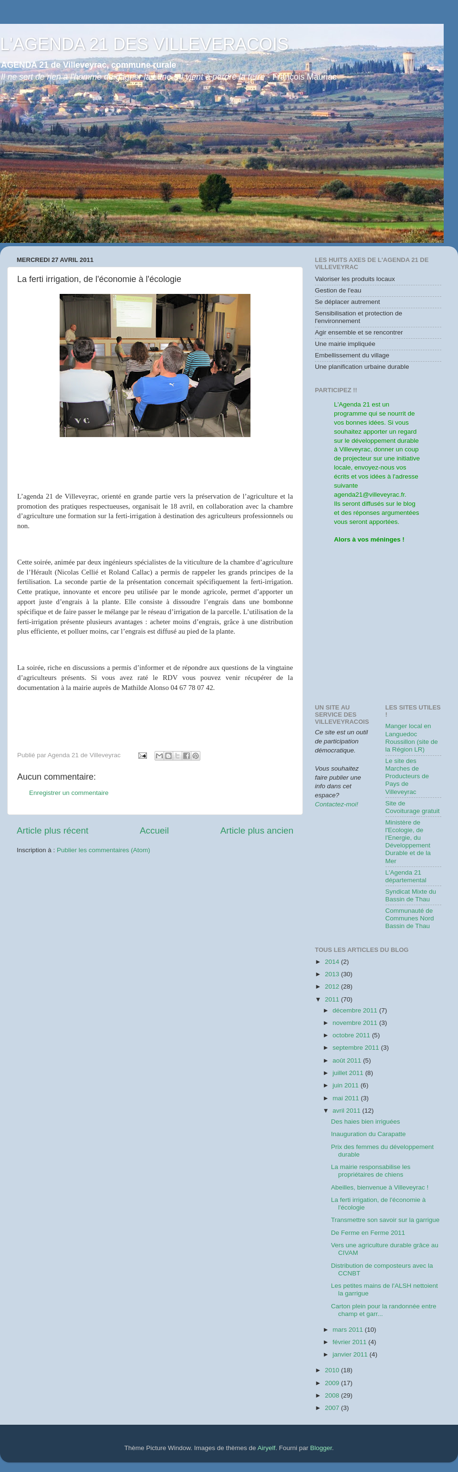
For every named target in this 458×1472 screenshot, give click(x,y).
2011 (333, 999)
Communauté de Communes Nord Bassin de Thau (409, 918)
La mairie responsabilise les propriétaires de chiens (371, 1170)
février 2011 (350, 1342)
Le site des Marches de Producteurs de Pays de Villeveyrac (407, 776)
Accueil (154, 830)
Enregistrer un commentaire (69, 792)
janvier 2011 (351, 1354)
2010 (333, 1370)
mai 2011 (347, 1098)
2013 (333, 974)
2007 (333, 1407)
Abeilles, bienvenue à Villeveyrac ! (380, 1187)
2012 (333, 986)
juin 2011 (347, 1085)
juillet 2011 (349, 1072)
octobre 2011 (352, 1035)
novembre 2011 (356, 1022)
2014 (333, 961)
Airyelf (267, 1447)
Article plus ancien (256, 830)
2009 (333, 1383)
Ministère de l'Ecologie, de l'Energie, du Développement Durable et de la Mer (408, 842)
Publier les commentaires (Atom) (103, 850)
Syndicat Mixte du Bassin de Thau (411, 895)
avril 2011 (347, 1110)
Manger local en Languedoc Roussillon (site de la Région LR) (411, 737)
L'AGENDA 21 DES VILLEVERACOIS (144, 44)
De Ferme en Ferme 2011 (368, 1232)
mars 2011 (349, 1329)
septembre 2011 (357, 1047)
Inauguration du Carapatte (368, 1134)
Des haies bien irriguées (365, 1121)
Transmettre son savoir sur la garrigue (385, 1219)
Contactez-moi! (336, 804)
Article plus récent (52, 830)
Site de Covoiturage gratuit (412, 807)
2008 (333, 1395)
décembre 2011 (356, 1010)
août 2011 (348, 1060)
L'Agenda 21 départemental (406, 876)
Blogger (321, 1447)
